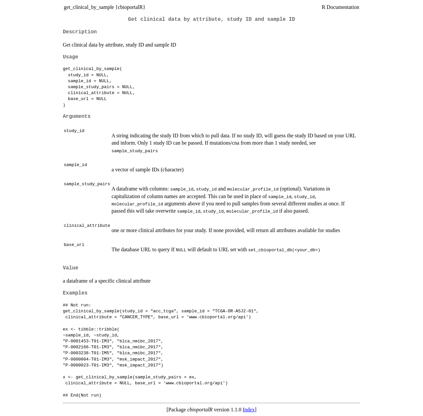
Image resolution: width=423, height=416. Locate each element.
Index (248, 409)
